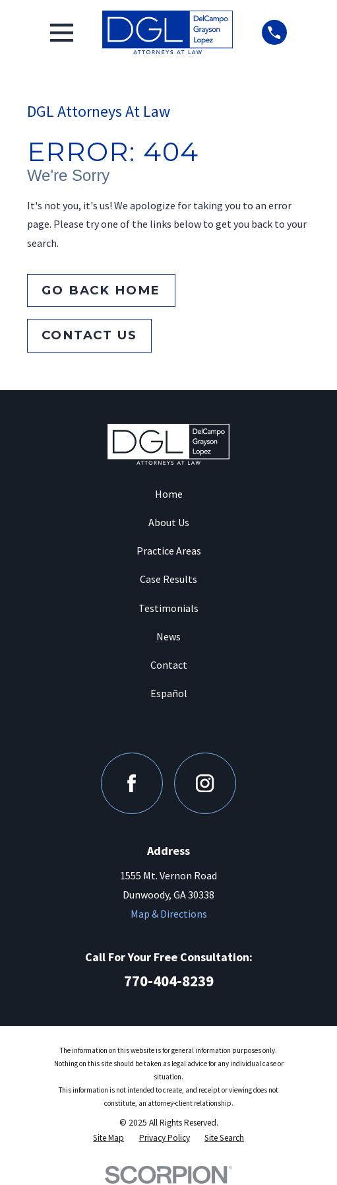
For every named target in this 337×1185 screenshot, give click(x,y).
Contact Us (89, 335)
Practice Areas (169, 550)
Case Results (168, 579)
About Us (168, 522)
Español (168, 693)
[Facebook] (131, 783)
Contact (168, 664)
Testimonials (168, 608)
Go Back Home (101, 290)
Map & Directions (169, 913)
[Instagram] (204, 783)
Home (169, 493)
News (168, 636)
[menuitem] (108, 1138)
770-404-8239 (169, 980)
